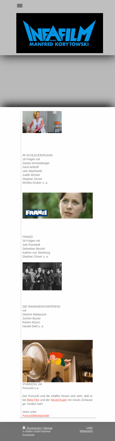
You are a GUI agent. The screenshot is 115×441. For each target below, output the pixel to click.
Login (89, 427)
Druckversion (32, 428)
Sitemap (47, 428)
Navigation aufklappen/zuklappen (57, 5)
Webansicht (86, 431)
